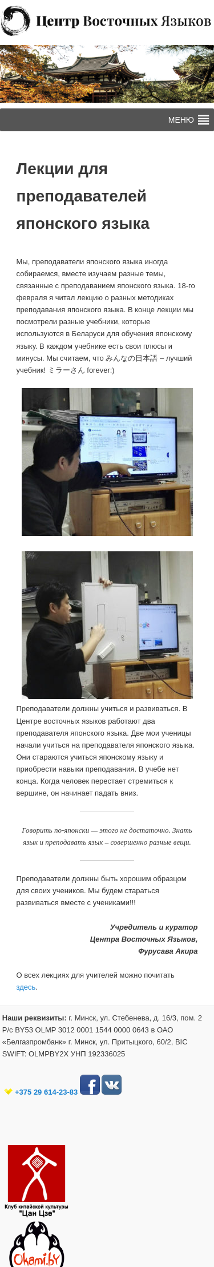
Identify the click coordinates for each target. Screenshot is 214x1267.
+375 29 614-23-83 (46, 1092)
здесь (26, 987)
